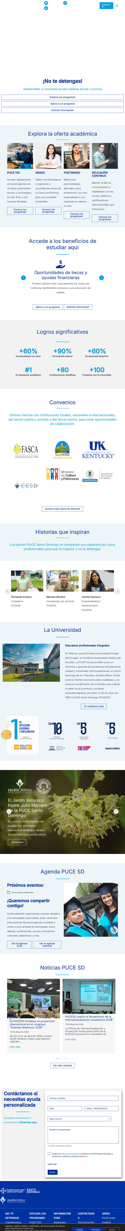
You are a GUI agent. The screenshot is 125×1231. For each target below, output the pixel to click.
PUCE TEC (13, 172)
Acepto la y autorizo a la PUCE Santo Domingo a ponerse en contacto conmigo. (82, 1157)
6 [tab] (68, 1060)
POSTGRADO (72, 172)
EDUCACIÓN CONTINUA (100, 174)
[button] (65, 8)
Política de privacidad (70, 1156)
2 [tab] (57, 1060)
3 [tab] (60, 1060)
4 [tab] (62, 1060)
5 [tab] (65, 1060)
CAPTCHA (52, 1166)
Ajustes (112, 1225)
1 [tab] (54, 1060)
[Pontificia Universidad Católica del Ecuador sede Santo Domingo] (21, 5)
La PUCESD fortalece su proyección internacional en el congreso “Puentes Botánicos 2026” (87, 1024)
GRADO (40, 172)
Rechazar (96, 1225)
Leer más (15, 1043)
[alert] (34, 892)
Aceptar (79, 1225)
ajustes (8, 1228)
